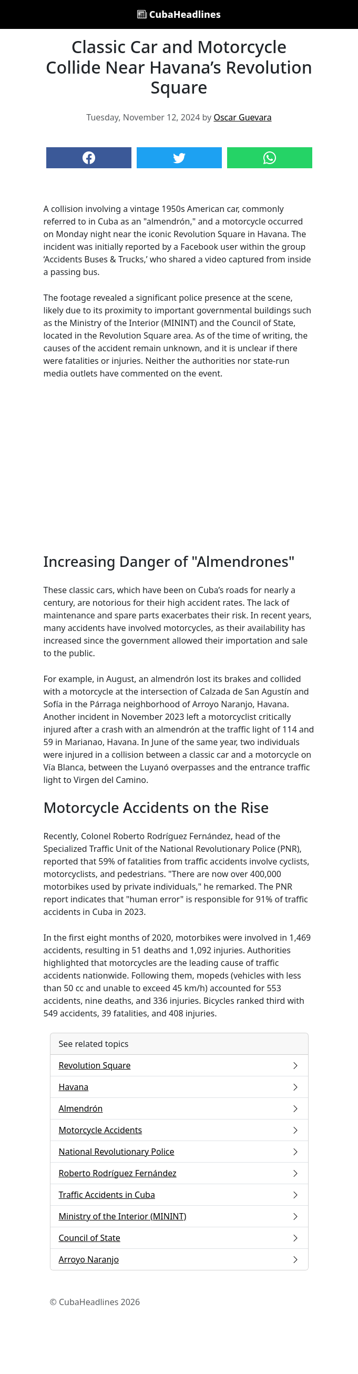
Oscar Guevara (242, 117)
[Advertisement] (179, 466)
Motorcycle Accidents (179, 1130)
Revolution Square (179, 1065)
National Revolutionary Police (179, 1151)
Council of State (179, 1237)
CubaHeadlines (179, 14)
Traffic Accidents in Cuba (179, 1194)
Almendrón (179, 1108)
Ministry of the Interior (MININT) (179, 1216)
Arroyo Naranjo (179, 1259)
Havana (179, 1087)
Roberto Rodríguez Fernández (179, 1173)
